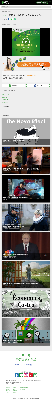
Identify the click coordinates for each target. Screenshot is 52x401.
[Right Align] (50, 2)
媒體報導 (15, 392)
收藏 (5, 15)
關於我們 (15, 390)
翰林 (14, 389)
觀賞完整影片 (14, 85)
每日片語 (8, 390)
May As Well (5, 94)
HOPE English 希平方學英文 (23, 365)
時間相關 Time (6, 11)
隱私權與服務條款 (24, 387)
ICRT (14, 387)
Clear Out (5, 102)
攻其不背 (8, 387)
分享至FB (38, 85)
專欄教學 (8, 392)
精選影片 (8, 389)
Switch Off (5, 97)
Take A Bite (5, 99)
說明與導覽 (22, 389)
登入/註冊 (45, 2)
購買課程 (39, 2)
